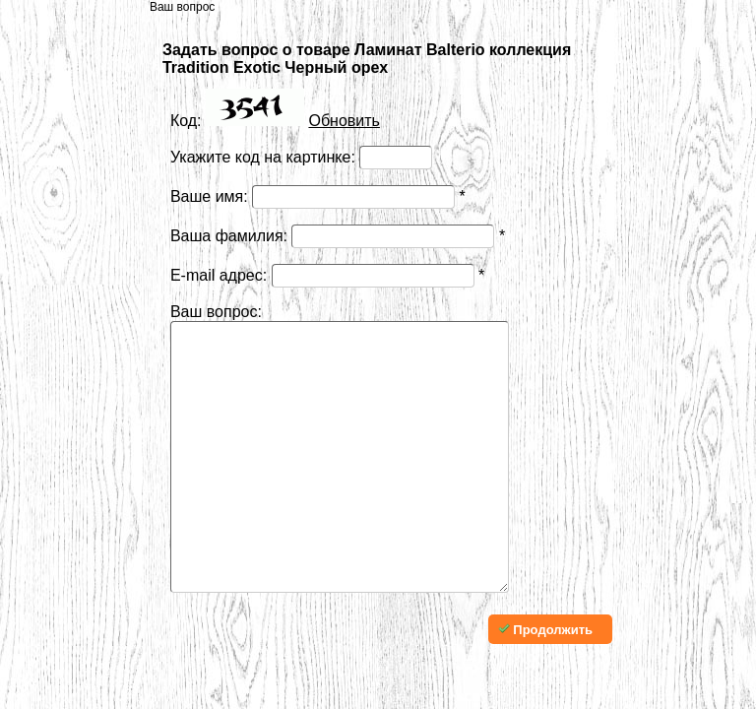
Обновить (343, 120)
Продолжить (545, 688)
